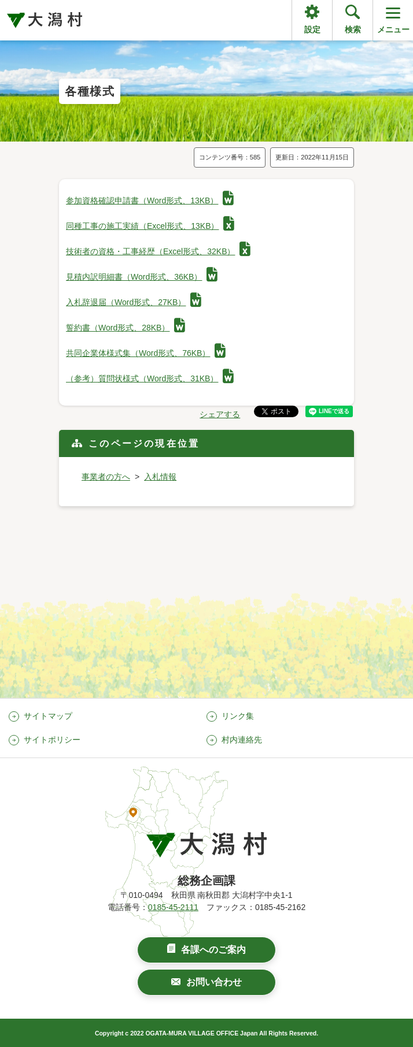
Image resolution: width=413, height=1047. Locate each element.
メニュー (393, 19)
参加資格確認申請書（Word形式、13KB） (150, 200)
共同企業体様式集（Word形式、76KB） (146, 353)
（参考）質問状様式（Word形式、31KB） (150, 378)
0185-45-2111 (173, 907)
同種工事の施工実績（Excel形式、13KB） (150, 226)
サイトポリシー (52, 739)
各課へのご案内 (213, 950)
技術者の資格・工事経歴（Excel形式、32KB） (158, 251)
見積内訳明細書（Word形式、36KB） (141, 276)
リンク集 (238, 716)
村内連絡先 (242, 739)
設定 (312, 29)
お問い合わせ (214, 982)
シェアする (220, 414)
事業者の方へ (106, 476)
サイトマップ (48, 716)
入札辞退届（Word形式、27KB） (133, 302)
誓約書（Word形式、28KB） (125, 327)
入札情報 (160, 476)
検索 (353, 29)
